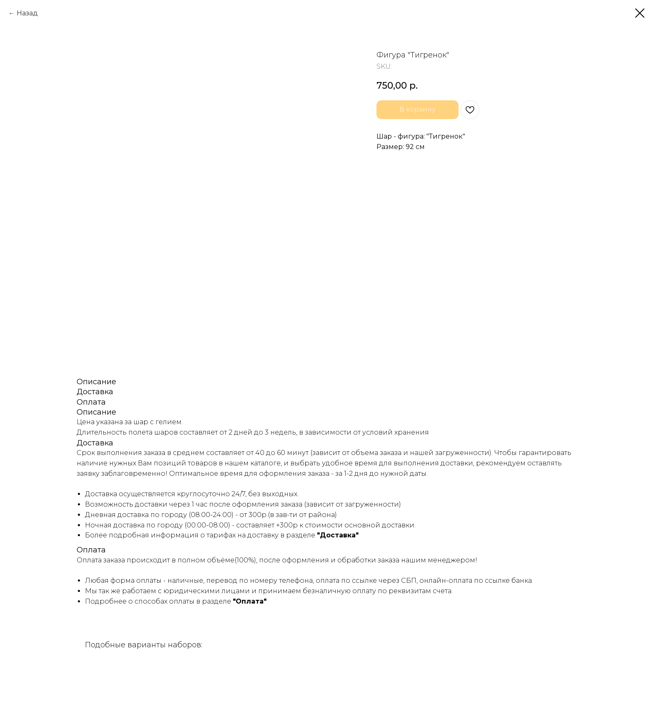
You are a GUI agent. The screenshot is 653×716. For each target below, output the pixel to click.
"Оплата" (250, 601)
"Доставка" (338, 535)
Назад (27, 13)
